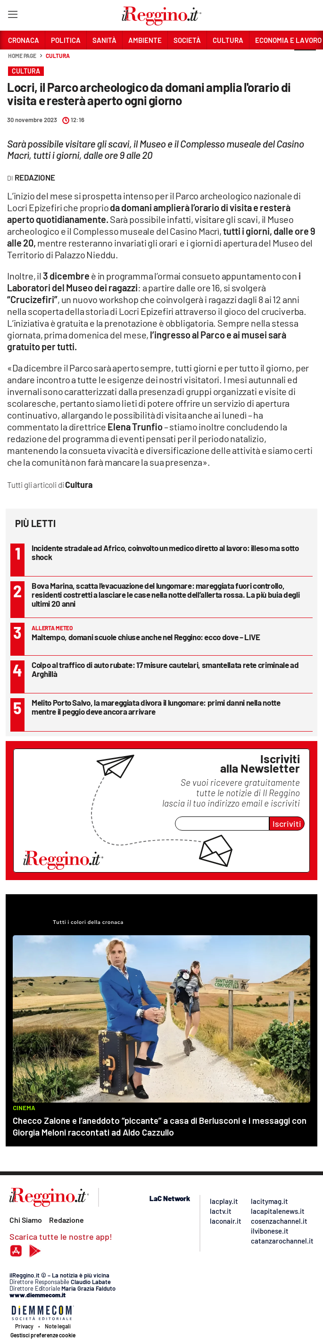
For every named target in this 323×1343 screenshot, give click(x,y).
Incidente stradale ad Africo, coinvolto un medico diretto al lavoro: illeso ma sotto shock (165, 552)
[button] (305, 60)
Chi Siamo (25, 1219)
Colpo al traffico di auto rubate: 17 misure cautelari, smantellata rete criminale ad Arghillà (165, 669)
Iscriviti (287, 823)
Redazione (66, 1219)
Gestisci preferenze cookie (42, 1335)
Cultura (57, 55)
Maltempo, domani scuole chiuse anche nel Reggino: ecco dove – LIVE (146, 637)
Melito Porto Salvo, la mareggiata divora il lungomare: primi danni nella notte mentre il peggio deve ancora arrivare (156, 707)
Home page (22, 55)
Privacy (24, 1326)
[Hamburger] (12, 16)
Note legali (58, 1326)
